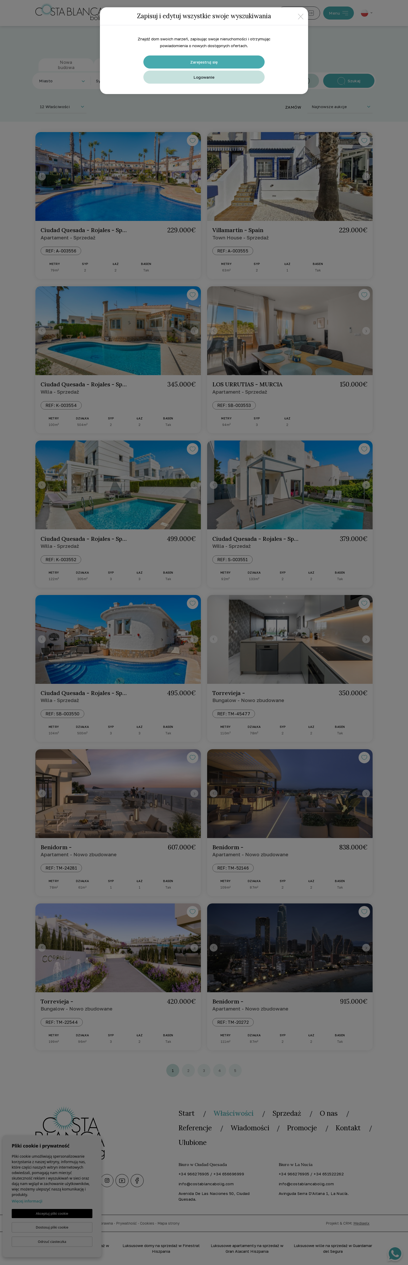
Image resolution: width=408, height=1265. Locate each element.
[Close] (300, 16)
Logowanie (204, 77)
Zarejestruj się (204, 62)
